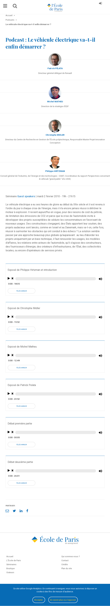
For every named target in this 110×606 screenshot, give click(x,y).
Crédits (64, 564)
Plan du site (66, 568)
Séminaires (11, 564)
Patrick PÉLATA (55, 68)
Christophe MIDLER (55, 135)
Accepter (38, 600)
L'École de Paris (13, 560)
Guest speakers (26, 196)
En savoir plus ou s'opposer (63, 600)
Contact (65, 560)
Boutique (10, 568)
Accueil (9, 556)
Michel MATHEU (55, 101)
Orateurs (10, 572)
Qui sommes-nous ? (70, 556)
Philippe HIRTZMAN (55, 171)
